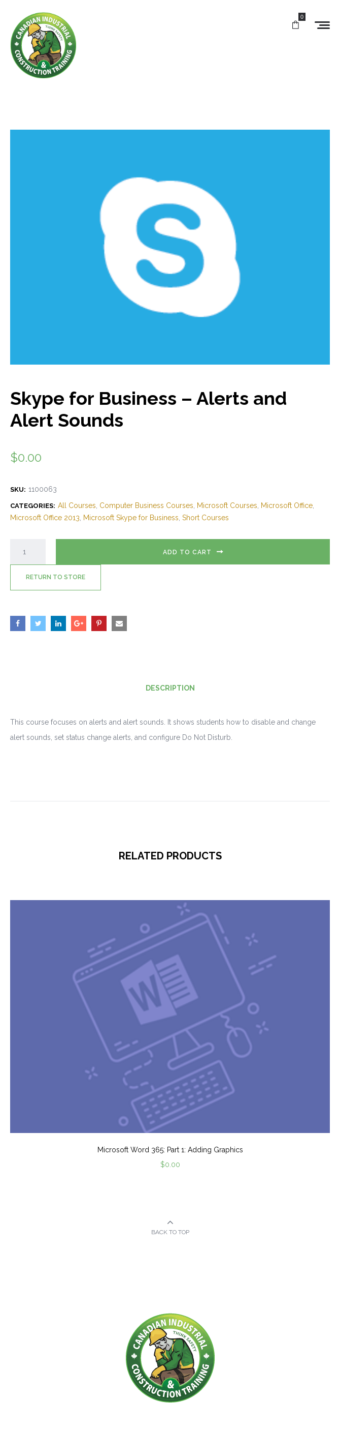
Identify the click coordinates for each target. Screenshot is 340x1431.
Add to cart (187, 552)
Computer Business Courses (146, 505)
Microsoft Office (287, 505)
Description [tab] (170, 688)
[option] (170, 1048)
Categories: (32, 506)
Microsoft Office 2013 (45, 518)
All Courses (77, 505)
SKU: (18, 489)
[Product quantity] (28, 551)
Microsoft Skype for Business (131, 518)
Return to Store (55, 577)
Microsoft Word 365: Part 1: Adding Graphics (170, 1150)
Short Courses (205, 518)
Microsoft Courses (227, 505)
